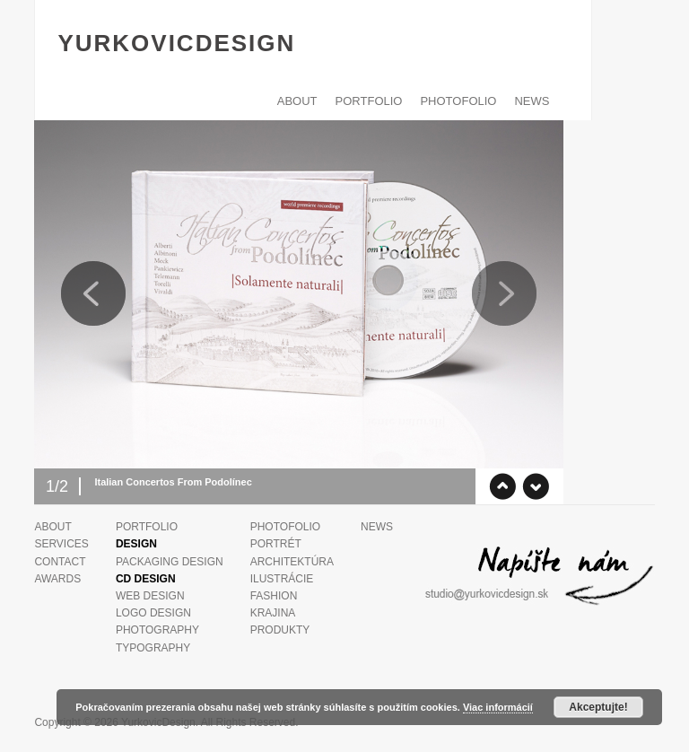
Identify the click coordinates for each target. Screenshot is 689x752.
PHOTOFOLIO (458, 101)
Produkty (280, 630)
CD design (146, 579)
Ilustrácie (282, 579)
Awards (57, 579)
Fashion (274, 596)
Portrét (275, 544)
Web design (150, 596)
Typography (153, 648)
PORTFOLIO (369, 101)
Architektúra (292, 561)
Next (504, 293)
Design (136, 544)
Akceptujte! (598, 707)
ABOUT (297, 101)
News (531, 101)
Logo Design (153, 613)
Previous (93, 293)
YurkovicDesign (176, 43)
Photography (157, 630)
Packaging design (169, 561)
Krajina (273, 613)
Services (61, 544)
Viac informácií (498, 707)
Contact (59, 561)
